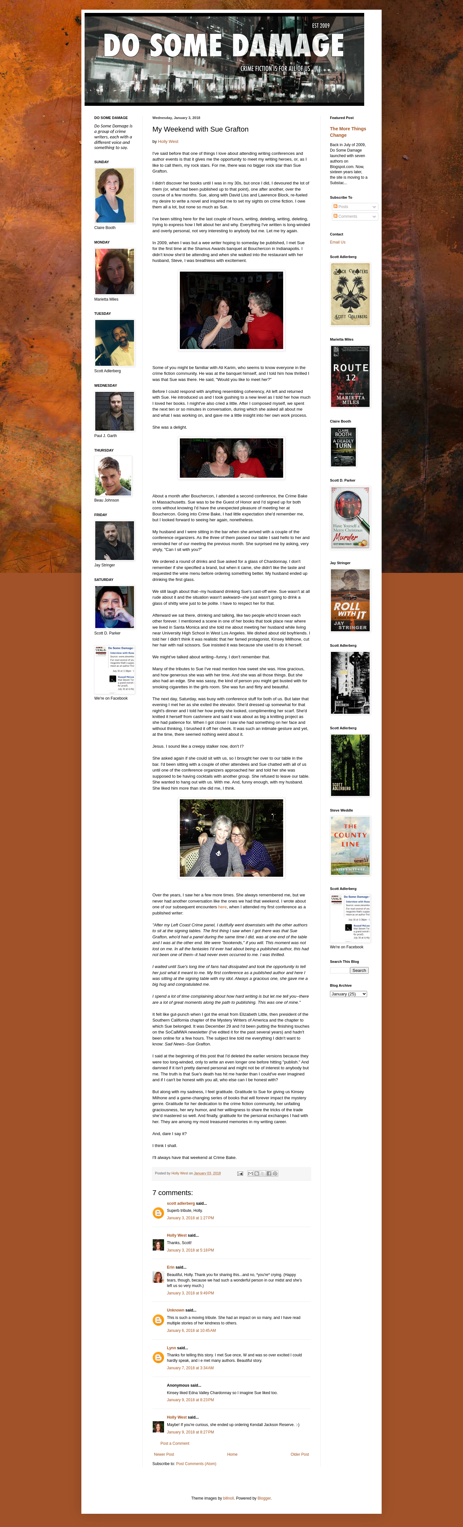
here (222, 906)
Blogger (264, 1498)
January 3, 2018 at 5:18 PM (190, 1250)
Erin (170, 1267)
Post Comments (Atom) (196, 1464)
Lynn (171, 1348)
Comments (345, 216)
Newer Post (164, 1454)
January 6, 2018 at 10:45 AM (191, 1330)
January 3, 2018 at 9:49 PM (190, 1293)
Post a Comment (174, 1443)
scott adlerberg (181, 1203)
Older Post (300, 1454)
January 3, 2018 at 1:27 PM (190, 1218)
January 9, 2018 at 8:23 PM (190, 1400)
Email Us (337, 242)
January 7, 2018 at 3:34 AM (190, 1368)
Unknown (175, 1310)
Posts (341, 207)
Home (232, 1454)
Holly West (168, 141)
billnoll (228, 1498)
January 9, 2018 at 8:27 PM (190, 1432)
